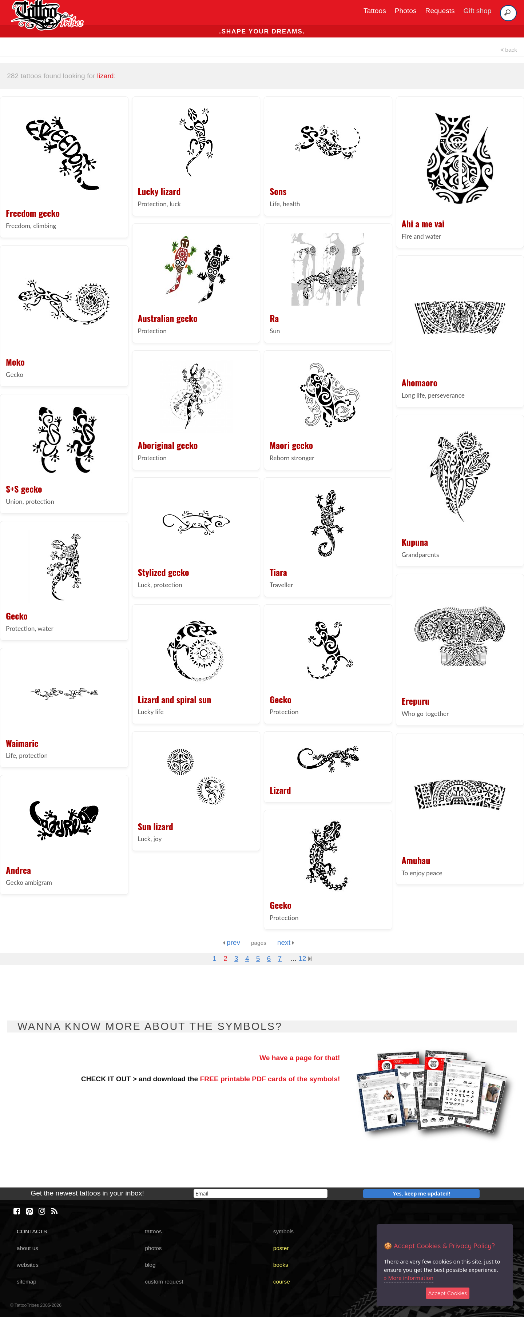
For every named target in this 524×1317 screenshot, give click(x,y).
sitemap (26, 1281)
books (280, 1265)
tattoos (153, 1231)
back (508, 50)
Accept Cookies (447, 1293)
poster (281, 1248)
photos (153, 1248)
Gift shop (478, 11)
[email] (261, 1193)
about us (27, 1248)
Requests (440, 11)
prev (231, 942)
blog (150, 1265)
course (281, 1281)
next (285, 942)
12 (304, 958)
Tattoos (375, 11)
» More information (408, 1277)
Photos (406, 11)
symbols (283, 1231)
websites (28, 1265)
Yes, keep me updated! (421, 1193)
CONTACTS (32, 1231)
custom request (164, 1281)
